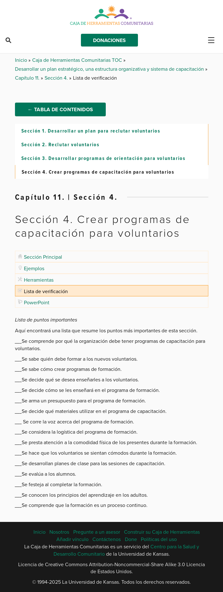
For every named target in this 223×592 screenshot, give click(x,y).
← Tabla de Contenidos (60, 109)
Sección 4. (57, 77)
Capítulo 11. (28, 77)
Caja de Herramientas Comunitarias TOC (77, 59)
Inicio (21, 59)
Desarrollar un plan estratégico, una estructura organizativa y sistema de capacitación (110, 68)
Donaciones (109, 40)
